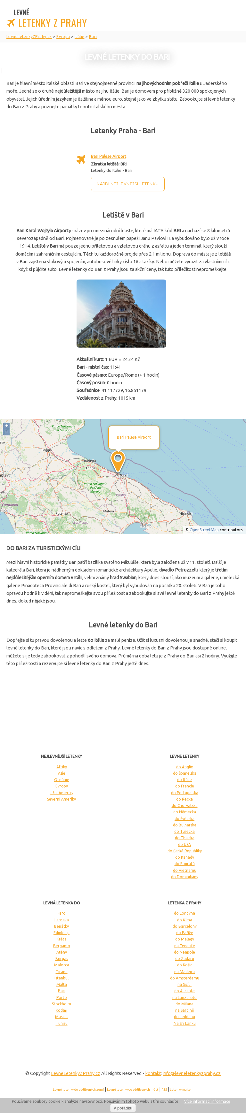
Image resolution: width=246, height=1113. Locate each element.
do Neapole (184, 952)
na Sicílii (184, 984)
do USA (184, 844)
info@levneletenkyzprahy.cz (192, 1073)
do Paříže (184, 933)
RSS (164, 1089)
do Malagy (184, 939)
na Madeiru (184, 972)
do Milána (184, 1004)
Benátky (61, 926)
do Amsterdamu (184, 978)
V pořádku (123, 1108)
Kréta (62, 939)
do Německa (184, 812)
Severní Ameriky (61, 799)
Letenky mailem (181, 1089)
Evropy (61, 786)
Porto (61, 997)
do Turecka (184, 831)
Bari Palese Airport (108, 156)
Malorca (61, 965)
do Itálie (184, 780)
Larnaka (61, 920)
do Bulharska (184, 825)
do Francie (184, 786)
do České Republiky (185, 851)
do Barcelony (185, 926)
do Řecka (184, 799)
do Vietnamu (184, 870)
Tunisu (62, 1023)
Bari (61, 991)
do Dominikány (184, 877)
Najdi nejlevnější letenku (128, 183)
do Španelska (184, 773)
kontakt (153, 1073)
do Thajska (184, 838)
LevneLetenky (75, 1073)
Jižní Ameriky (61, 793)
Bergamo (61, 946)
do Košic (184, 965)
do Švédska (184, 819)
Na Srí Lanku (185, 1023)
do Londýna (184, 913)
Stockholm (61, 1004)
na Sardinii (184, 1010)
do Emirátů (185, 864)
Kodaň (61, 1010)
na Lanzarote (184, 997)
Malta (61, 984)
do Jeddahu (184, 1017)
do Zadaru (184, 958)
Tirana (62, 972)
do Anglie (184, 767)
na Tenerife (184, 946)
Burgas (61, 958)
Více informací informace (207, 1101)
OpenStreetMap (204, 530)
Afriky (61, 767)
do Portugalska (184, 793)
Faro (62, 913)
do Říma (184, 920)
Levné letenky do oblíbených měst (132, 1089)
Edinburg (61, 933)
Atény (61, 952)
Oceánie (61, 780)
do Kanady (184, 857)
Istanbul (61, 978)
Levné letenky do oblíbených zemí (78, 1089)
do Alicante (184, 991)
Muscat (61, 1017)
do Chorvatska (185, 805)
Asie (61, 773)
